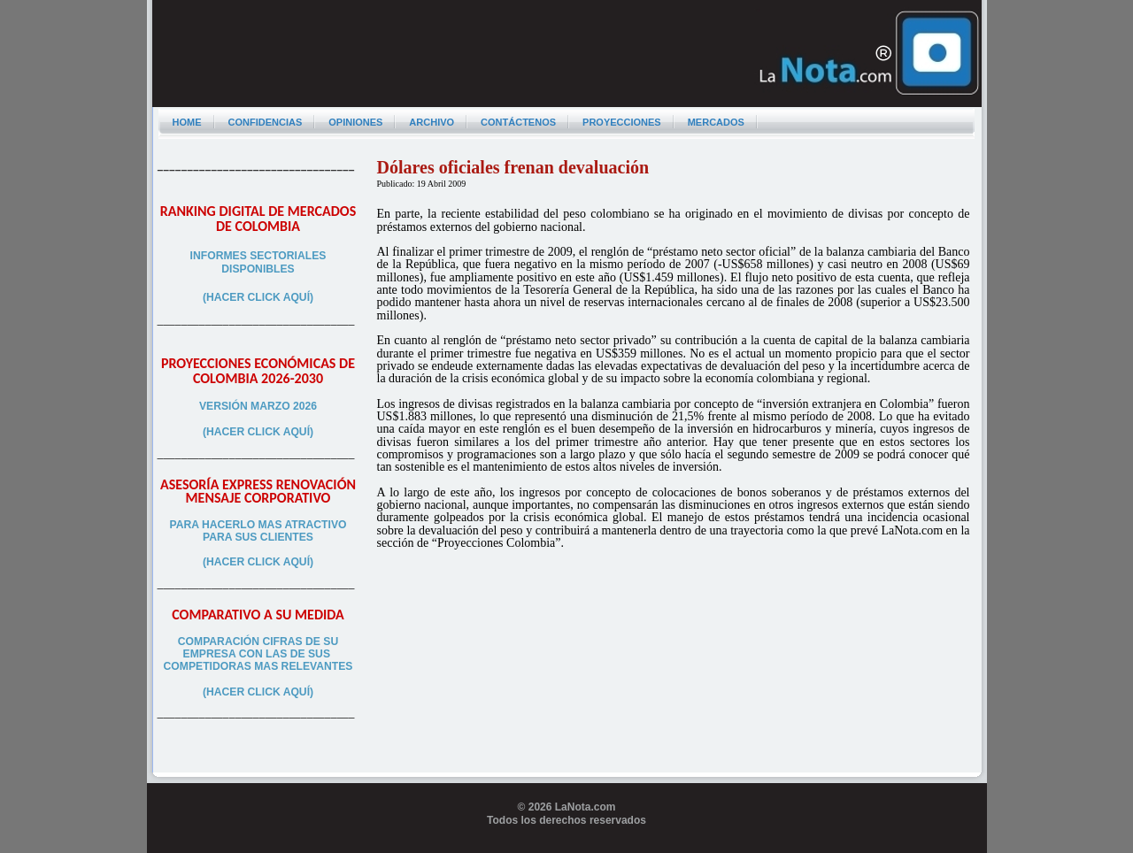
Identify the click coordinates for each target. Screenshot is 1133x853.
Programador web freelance (567, 845)
